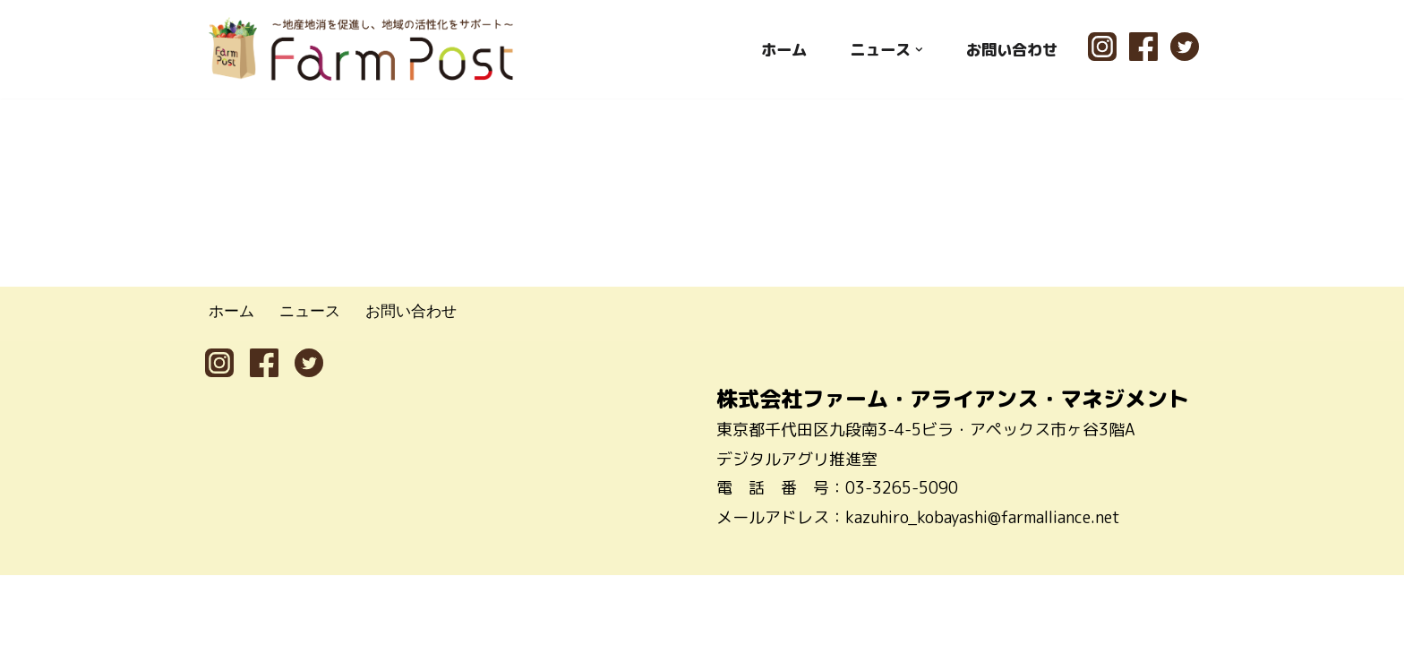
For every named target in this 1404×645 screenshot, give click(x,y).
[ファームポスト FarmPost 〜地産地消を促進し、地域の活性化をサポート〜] (361, 49)
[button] (914, 49)
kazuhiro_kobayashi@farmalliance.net (982, 587)
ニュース (314, 381)
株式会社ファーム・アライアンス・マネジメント (952, 468)
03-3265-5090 (901, 557)
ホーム (773, 49)
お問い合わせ (1009, 49)
